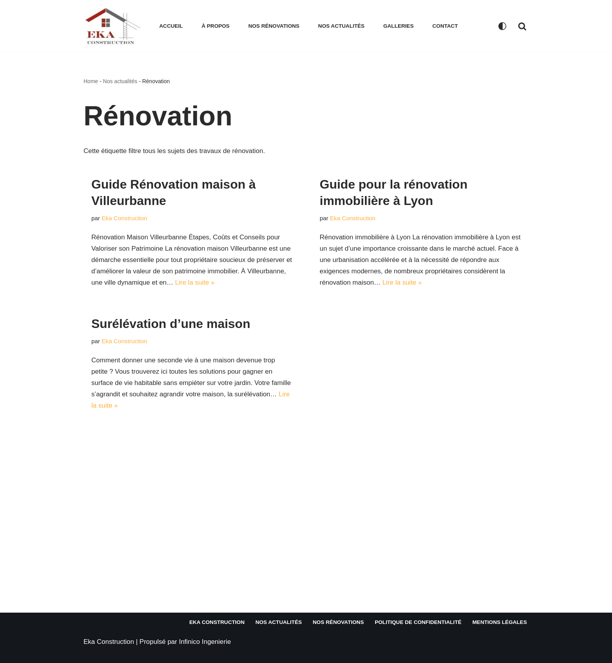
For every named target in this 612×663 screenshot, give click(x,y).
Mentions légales (499, 622)
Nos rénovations (273, 26)
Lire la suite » (195, 282)
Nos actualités (341, 26)
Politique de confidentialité (418, 622)
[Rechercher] (522, 26)
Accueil (171, 26)
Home (91, 81)
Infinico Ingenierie (205, 641)
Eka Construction (124, 218)
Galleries (398, 26)
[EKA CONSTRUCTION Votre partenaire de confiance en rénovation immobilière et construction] (115, 26)
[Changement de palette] (502, 26)
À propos (215, 26)
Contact (445, 26)
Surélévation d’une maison (170, 324)
